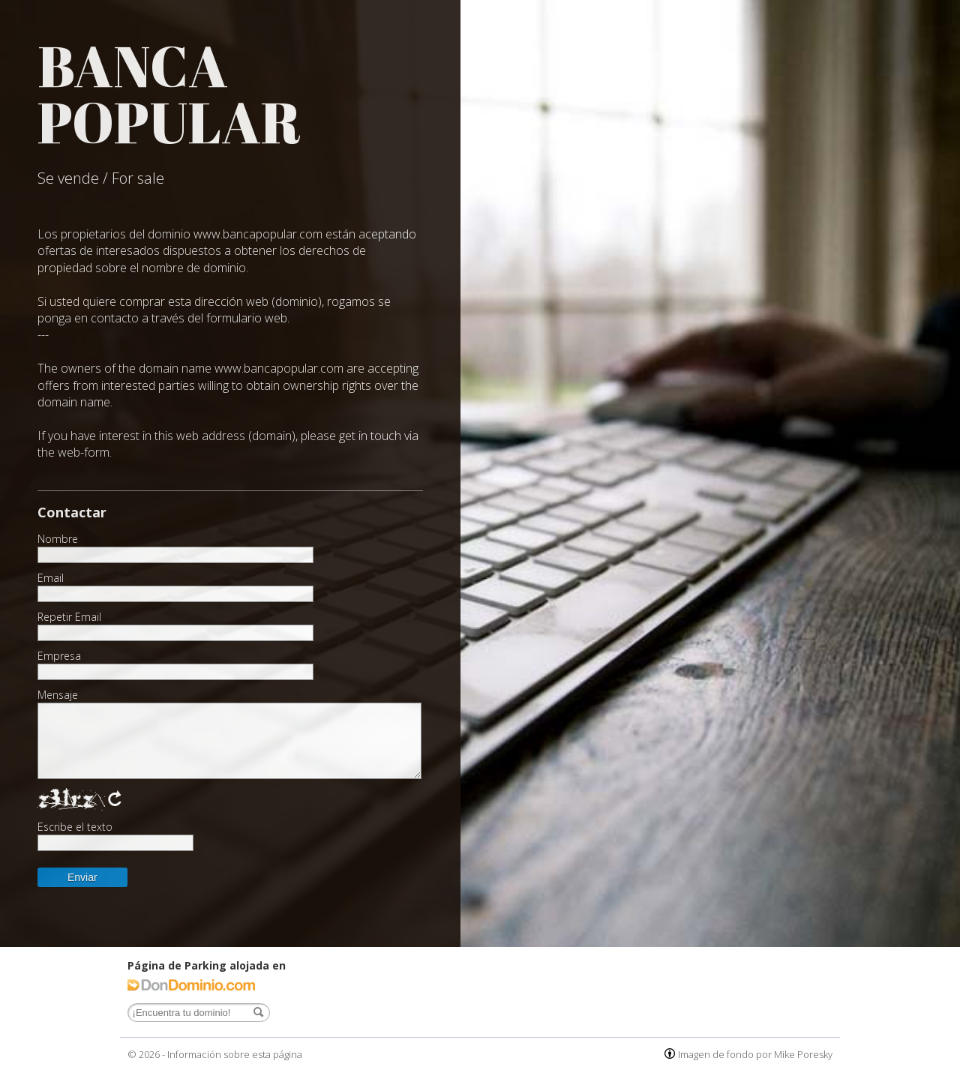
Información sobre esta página (234, 1054)
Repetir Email (69, 617)
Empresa (59, 656)
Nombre (58, 539)
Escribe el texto (75, 827)
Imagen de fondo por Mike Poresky (755, 1054)
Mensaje (58, 695)
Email (51, 578)
